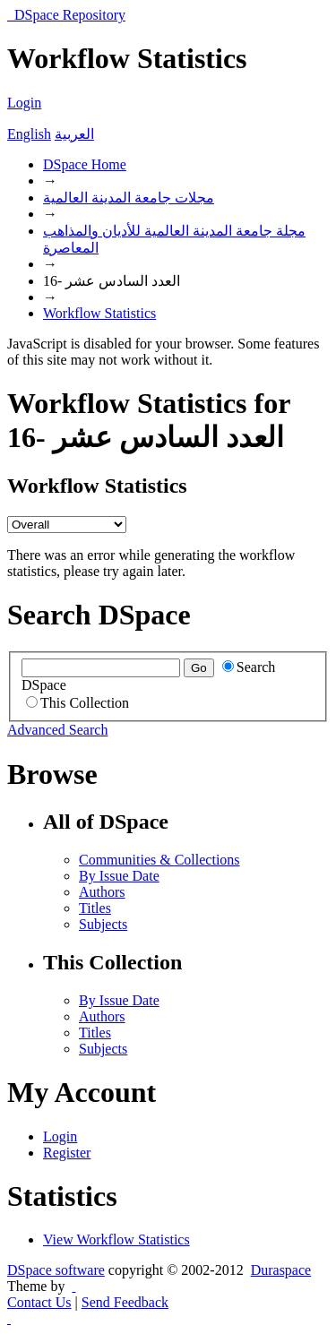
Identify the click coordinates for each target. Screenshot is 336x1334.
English (29, 134)
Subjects (103, 924)
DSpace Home (84, 164)
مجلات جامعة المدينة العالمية (128, 197)
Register (66, 1152)
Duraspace (281, 1270)
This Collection (77, 702)
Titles (95, 908)
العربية (74, 134)
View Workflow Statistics (116, 1239)
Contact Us (39, 1302)
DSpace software (56, 1270)
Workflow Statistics (99, 313)
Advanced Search (57, 729)
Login (24, 102)
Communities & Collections (159, 859)
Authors (102, 891)
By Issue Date (119, 875)
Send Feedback (125, 1302)
